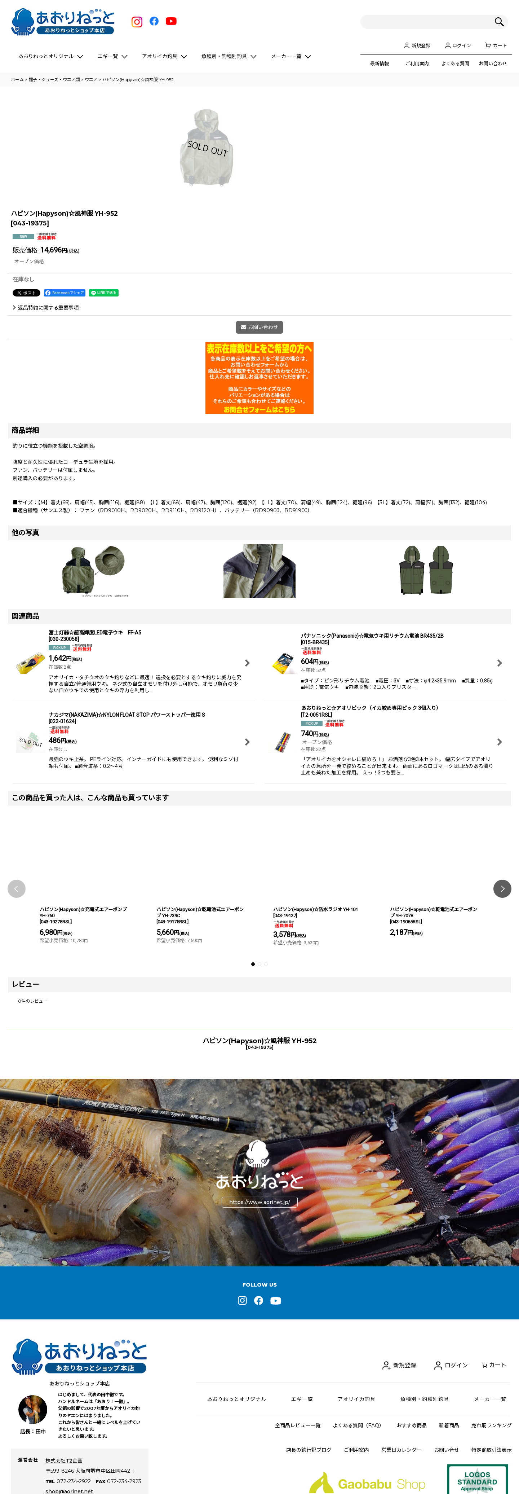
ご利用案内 (417, 63)
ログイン (461, 45)
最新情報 (379, 63)
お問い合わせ (493, 63)
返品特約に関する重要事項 (46, 411)
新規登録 (421, 45)
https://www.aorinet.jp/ (259, 1306)
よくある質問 (455, 63)
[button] (17, 992)
